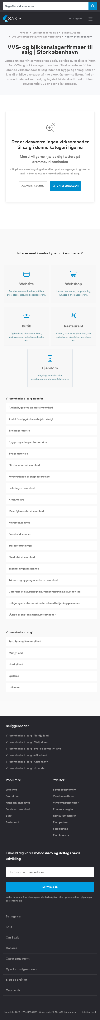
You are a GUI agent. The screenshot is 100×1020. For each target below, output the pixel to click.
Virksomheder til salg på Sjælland (26, 755)
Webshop (11, 790)
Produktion (12, 796)
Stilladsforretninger (20, 545)
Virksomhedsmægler (66, 803)
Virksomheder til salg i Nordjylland (27, 735)
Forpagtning (60, 829)
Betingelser (13, 916)
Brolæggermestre (19, 430)
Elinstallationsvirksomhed (24, 465)
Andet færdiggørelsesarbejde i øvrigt (31, 419)
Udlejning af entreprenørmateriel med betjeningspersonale (44, 603)
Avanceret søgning (33, 185)
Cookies (11, 948)
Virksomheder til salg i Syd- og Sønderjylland (33, 748)
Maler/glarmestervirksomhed (26, 511)
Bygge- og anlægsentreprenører (28, 442)
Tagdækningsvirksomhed (24, 568)
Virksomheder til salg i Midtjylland (27, 742)
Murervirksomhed (19, 522)
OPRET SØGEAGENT (65, 186)
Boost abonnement (64, 790)
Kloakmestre (16, 499)
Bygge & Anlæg (71, 33)
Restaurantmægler (64, 816)
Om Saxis (12, 937)
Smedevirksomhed (20, 534)
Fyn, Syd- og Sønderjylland (25, 641)
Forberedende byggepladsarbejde (29, 476)
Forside (24, 33)
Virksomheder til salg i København (27, 762)
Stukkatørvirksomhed (22, 557)
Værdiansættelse (63, 796)
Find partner (60, 822)
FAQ (9, 927)
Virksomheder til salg (45, 33)
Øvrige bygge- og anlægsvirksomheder (32, 614)
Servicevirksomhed (18, 809)
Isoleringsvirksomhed (22, 488)
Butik (9, 816)
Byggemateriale (18, 453)
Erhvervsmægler (63, 809)
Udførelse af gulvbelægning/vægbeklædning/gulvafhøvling (44, 591)
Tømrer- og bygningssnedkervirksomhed (33, 580)
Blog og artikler (16, 980)
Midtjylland (16, 653)
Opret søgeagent (18, 959)
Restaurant (12, 822)
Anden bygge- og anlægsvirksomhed (31, 407)
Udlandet (14, 687)
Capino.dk (13, 990)
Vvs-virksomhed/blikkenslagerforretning (36, 37)
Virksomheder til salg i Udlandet (25, 768)
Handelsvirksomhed (18, 803)
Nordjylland (16, 664)
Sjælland (14, 676)
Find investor (61, 835)
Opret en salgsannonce (22, 969)
